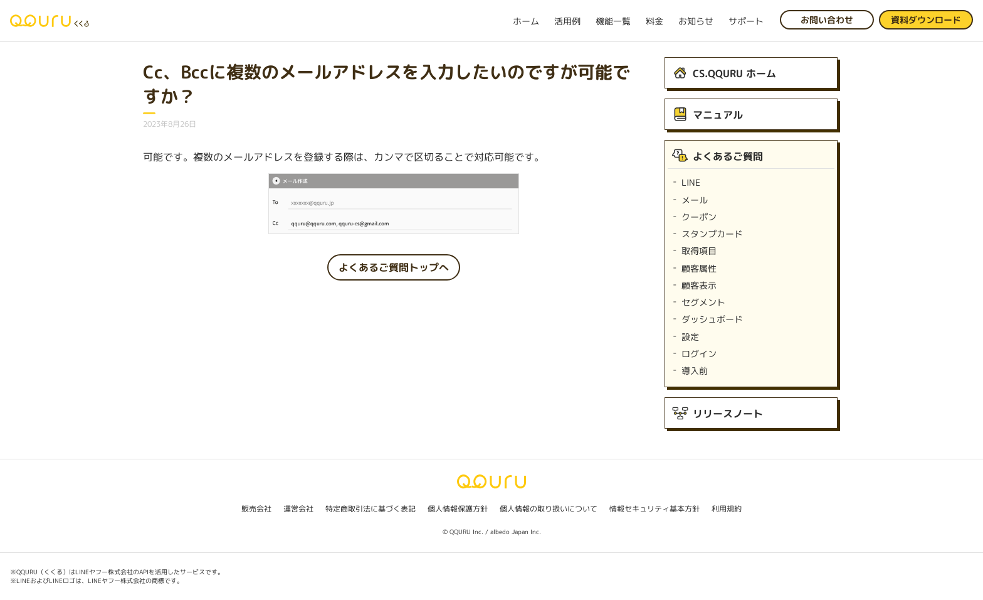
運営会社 (298, 508)
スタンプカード (712, 234)
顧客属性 (699, 268)
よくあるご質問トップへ (394, 267)
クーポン (699, 217)
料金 (654, 21)
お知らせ (695, 21)
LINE (690, 182)
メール (694, 200)
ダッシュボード (712, 319)
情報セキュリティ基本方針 (654, 508)
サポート (746, 21)
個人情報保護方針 (458, 508)
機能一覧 (613, 21)
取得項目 (699, 251)
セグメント (703, 302)
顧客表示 (699, 285)
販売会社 (256, 508)
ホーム (526, 21)
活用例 (567, 21)
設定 (690, 337)
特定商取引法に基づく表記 (370, 508)
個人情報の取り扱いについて (548, 508)
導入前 (694, 371)
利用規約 (727, 508)
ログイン (699, 354)
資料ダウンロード (926, 20)
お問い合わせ (827, 20)
